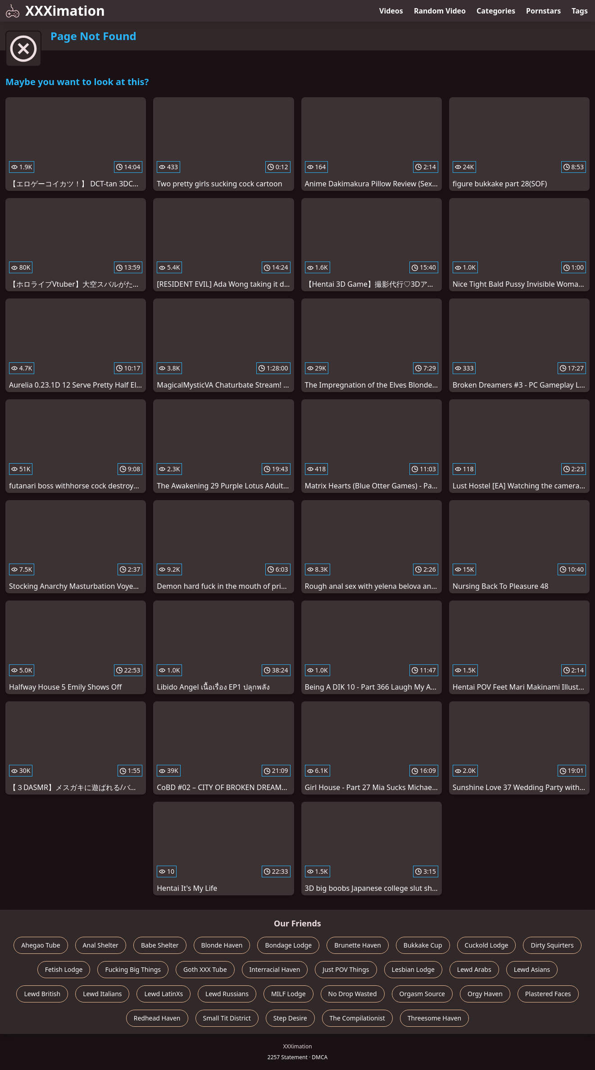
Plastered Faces (548, 993)
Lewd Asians (532, 969)
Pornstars (543, 11)
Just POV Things (345, 969)
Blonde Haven (222, 945)
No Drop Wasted (352, 993)
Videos (391, 11)
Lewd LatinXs (163, 993)
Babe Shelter (160, 945)
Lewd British (42, 993)
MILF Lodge (288, 993)
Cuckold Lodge (487, 945)
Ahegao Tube (40, 945)
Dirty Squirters (552, 945)
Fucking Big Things (133, 969)
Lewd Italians (102, 993)
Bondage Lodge (288, 945)
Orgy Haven (485, 993)
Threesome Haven (434, 1018)
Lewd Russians (227, 993)
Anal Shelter (100, 945)
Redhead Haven (157, 1018)
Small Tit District (227, 1018)
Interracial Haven (275, 969)
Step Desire (290, 1018)
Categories (496, 11)
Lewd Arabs (474, 969)
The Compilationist (357, 1018)
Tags (580, 11)
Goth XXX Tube (205, 969)
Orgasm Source (422, 993)
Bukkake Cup (423, 945)
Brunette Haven (357, 945)
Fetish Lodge (64, 969)
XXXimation (55, 10)
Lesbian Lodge (413, 969)
